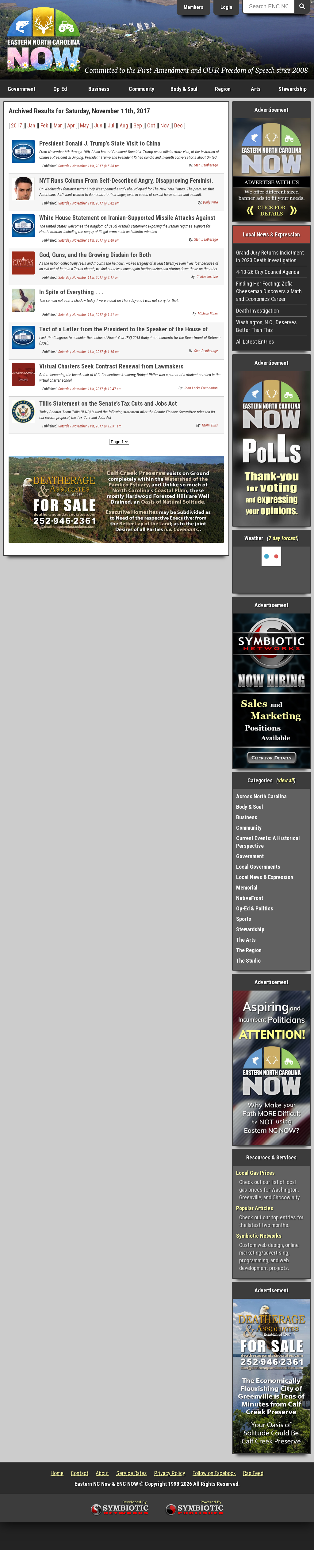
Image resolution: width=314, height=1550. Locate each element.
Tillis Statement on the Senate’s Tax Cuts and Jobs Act (108, 403)
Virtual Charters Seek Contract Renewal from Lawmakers (111, 366)
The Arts (246, 940)
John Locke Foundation (201, 388)
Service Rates (131, 1473)
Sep (137, 125)
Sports (243, 919)
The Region (249, 950)
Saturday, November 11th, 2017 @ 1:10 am (89, 352)
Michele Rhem (208, 314)
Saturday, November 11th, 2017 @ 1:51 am (89, 315)
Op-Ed (60, 89)
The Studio (248, 960)
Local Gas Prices (255, 1173)
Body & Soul (183, 89)
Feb (44, 125)
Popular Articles (254, 1208)
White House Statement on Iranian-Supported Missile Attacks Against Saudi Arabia (127, 221)
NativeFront (249, 898)
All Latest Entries (255, 341)
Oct (151, 125)
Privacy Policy (169, 1473)
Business (98, 89)
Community (141, 89)
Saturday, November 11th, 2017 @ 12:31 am (89, 426)
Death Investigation (257, 310)
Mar (58, 125)
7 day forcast (283, 538)
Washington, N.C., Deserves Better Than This (266, 326)
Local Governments (258, 866)
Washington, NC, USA (271, 570)
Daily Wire (210, 202)
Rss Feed (253, 1473)
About (102, 1473)
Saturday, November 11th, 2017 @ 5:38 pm (89, 166)
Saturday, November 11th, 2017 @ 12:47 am (89, 389)
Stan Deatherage (206, 165)
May (84, 125)
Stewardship (292, 89)
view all (286, 780)
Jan (31, 125)
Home (57, 1473)
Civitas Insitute (207, 277)
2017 (16, 125)
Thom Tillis (209, 425)
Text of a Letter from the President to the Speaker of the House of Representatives (123, 332)
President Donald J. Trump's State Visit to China (99, 143)
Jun (98, 125)
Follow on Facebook (214, 1473)
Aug (124, 125)
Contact (79, 1473)
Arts (256, 89)
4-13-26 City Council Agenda (267, 272)
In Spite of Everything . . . (71, 292)
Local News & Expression (264, 877)
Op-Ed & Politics (254, 908)
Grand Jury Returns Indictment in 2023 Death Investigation (270, 256)
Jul (111, 125)
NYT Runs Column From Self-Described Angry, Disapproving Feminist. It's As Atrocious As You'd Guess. (126, 184)
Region (223, 89)
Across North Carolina (261, 796)
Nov (164, 125)
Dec (178, 125)
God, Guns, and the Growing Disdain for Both (95, 255)
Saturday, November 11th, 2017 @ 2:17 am (89, 277)
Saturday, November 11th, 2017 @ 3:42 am (89, 203)
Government (21, 89)
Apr (71, 125)
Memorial (247, 887)
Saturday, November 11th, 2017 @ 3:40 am (89, 240)
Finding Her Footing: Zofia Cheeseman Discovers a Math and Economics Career (269, 291)
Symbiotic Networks (258, 1236)
